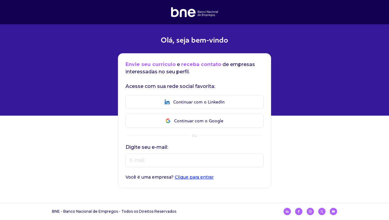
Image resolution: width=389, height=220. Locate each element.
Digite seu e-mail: (147, 147)
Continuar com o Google (194, 121)
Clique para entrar (194, 177)
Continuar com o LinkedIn (195, 102)
